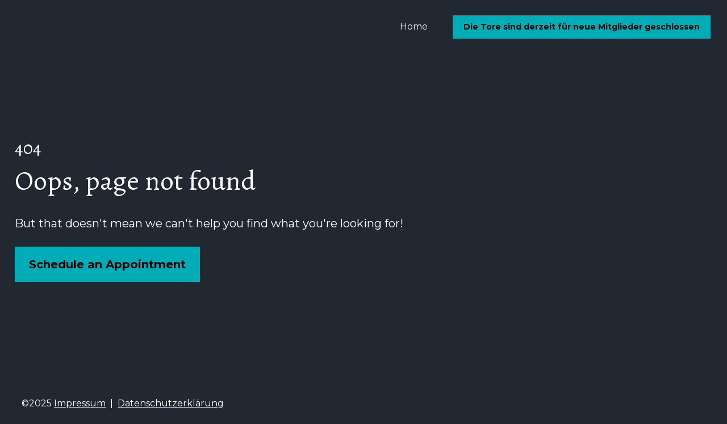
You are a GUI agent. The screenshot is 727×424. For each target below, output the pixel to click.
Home (414, 26)
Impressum (80, 401)
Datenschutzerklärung (171, 401)
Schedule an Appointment (107, 263)
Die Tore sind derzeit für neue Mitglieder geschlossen (581, 27)
